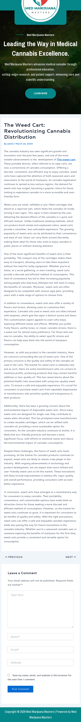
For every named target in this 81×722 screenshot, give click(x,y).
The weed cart (66, 159)
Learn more (40, 93)
